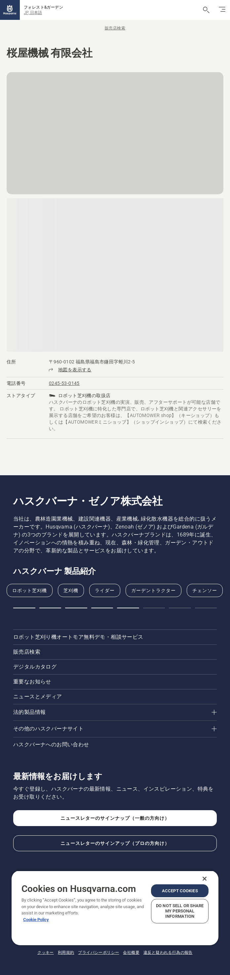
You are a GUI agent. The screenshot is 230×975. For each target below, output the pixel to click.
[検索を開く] (206, 10)
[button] (24, 608)
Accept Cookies (180, 890)
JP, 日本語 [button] (33, 12)
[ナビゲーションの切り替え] (222, 10)
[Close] (204, 878)
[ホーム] (10, 10)
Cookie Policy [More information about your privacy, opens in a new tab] (36, 919)
